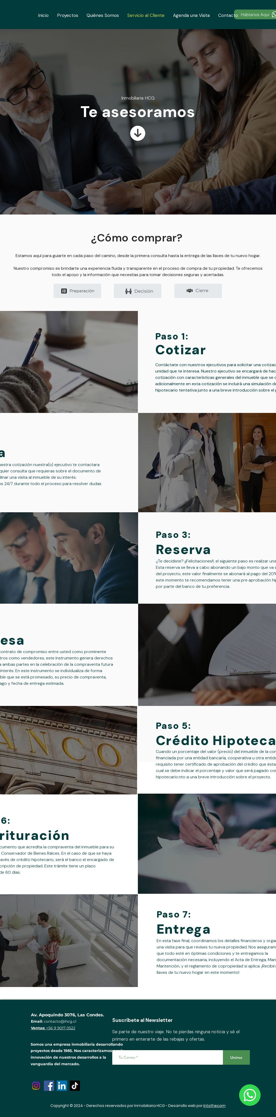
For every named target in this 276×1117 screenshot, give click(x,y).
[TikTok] (75, 1086)
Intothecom (214, 1105)
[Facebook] (49, 1086)
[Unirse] (236, 1057)
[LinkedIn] (62, 1086)
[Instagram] (36, 1086)
